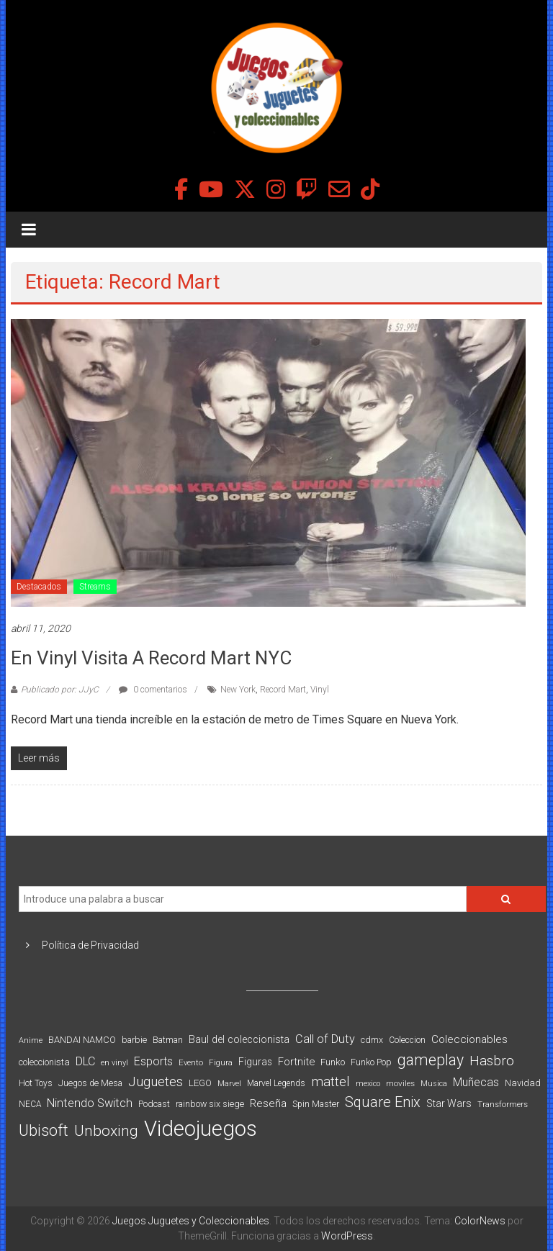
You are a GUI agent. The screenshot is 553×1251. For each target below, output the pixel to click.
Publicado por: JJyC (60, 690)
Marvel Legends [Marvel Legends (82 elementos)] (276, 1083)
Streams (95, 587)
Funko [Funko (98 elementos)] (332, 1062)
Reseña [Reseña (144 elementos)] (268, 1103)
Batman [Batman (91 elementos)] (168, 1039)
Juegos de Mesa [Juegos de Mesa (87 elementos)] (90, 1083)
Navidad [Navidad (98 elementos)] (523, 1083)
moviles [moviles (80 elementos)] (400, 1083)
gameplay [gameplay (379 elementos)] (430, 1060)
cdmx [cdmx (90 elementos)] (372, 1039)
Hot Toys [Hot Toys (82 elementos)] (36, 1083)
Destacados (39, 587)
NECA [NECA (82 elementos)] (30, 1104)
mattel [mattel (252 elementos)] (330, 1082)
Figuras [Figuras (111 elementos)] (255, 1061)
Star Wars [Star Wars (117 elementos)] (449, 1103)
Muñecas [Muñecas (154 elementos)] (476, 1082)
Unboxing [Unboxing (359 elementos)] (106, 1130)
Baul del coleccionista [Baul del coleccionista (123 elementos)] (239, 1040)
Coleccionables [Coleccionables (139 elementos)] (469, 1039)
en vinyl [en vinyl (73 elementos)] (114, 1062)
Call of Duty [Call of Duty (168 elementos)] (325, 1039)
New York (238, 690)
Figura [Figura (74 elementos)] (221, 1062)
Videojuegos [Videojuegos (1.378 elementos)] (200, 1128)
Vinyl (319, 690)
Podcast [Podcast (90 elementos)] (154, 1103)
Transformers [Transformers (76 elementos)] (502, 1104)
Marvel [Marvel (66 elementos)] (229, 1083)
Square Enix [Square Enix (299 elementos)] (383, 1102)
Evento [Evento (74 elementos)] (191, 1062)
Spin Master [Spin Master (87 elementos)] (315, 1104)
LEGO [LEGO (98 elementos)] (200, 1083)
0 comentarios (153, 690)
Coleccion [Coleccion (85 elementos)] (407, 1040)
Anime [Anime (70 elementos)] (30, 1040)
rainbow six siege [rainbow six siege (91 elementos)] (210, 1103)
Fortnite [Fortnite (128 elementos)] (296, 1061)
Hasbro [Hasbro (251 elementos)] (491, 1061)
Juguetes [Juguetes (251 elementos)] (155, 1082)
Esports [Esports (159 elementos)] (153, 1061)
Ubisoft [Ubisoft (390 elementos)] (43, 1130)
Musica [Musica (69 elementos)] (434, 1083)
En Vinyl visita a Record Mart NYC (151, 658)
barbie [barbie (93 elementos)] (134, 1039)
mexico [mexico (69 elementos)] (368, 1083)
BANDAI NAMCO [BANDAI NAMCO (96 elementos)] (82, 1039)
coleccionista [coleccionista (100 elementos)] (44, 1062)
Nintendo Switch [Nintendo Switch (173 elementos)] (89, 1103)
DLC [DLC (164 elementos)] (85, 1061)
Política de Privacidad (90, 945)
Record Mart (283, 690)
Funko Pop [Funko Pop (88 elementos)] (371, 1062)
